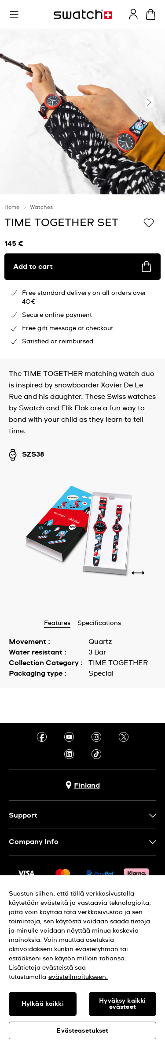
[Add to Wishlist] (148, 222)
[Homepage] (83, 14)
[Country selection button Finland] (83, 785)
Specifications (99, 623)
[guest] (133, 14)
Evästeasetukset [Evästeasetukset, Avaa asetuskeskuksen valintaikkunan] (82, 1031)
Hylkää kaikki (43, 1004)
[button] (14, 14)
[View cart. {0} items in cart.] (150, 14)
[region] (82, 960)
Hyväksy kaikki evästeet (122, 1004)
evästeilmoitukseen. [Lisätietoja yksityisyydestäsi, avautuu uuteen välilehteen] (78, 977)
